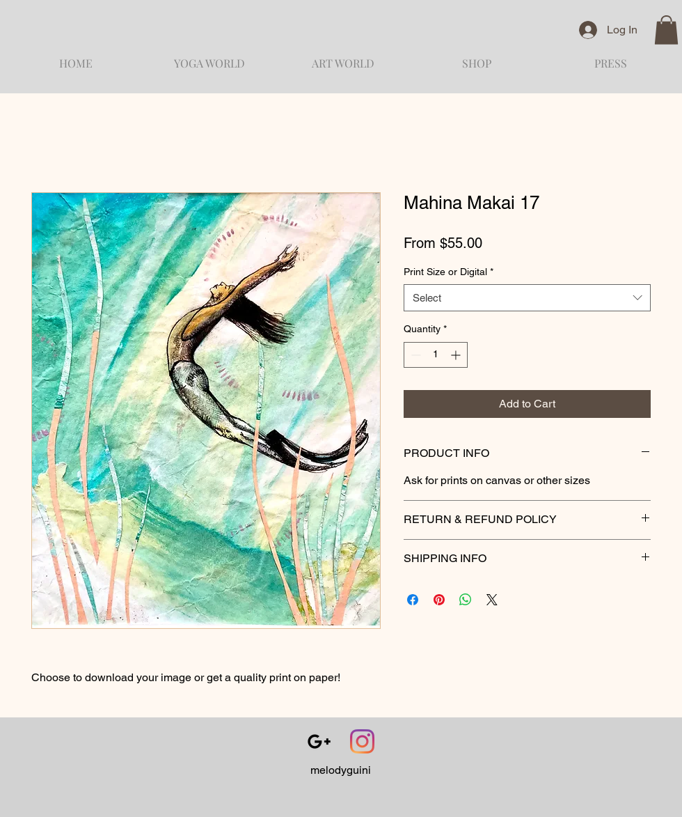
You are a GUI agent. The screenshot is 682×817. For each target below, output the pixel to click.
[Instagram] (362, 741)
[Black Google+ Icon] (319, 741)
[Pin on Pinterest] (439, 599)
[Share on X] (492, 599)
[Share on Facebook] (412, 599)
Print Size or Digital (448, 271)
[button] (666, 30)
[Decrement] (414, 355)
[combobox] (527, 297)
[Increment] (457, 355)
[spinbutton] (435, 355)
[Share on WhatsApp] (465, 599)
